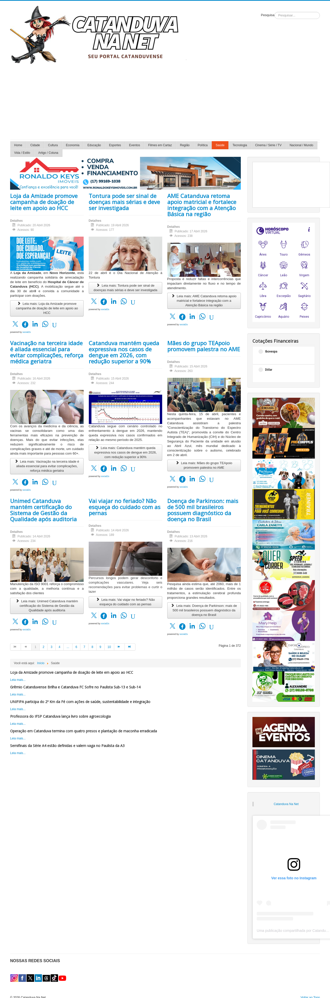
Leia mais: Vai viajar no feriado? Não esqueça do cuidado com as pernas (125, 602)
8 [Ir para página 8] (92, 647)
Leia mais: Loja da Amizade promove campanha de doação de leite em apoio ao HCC (47, 308)
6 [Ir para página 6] (76, 647)
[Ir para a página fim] (130, 647)
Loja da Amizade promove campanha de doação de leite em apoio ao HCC (44, 202)
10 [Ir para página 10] (109, 647)
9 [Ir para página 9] (100, 647)
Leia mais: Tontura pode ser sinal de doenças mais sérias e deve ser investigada (125, 288)
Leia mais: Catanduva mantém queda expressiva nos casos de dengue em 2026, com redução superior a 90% (125, 452)
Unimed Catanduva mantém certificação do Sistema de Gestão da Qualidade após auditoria (43, 510)
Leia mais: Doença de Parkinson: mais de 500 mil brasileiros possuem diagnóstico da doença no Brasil (204, 610)
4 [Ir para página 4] (59, 647)
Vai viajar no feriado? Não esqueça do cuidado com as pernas (124, 507)
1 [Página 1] (35, 647)
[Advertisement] (165, 101)
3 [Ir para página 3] (51, 647)
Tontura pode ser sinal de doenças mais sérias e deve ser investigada (124, 202)
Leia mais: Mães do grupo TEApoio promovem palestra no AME (204, 465)
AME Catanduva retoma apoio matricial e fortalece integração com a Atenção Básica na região (201, 205)
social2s (26, 332)
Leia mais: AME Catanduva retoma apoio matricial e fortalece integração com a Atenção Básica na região (204, 300)
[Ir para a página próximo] (119, 647)
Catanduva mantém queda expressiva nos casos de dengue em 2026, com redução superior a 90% (124, 352)
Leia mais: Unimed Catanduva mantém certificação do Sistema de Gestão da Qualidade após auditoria (47, 605)
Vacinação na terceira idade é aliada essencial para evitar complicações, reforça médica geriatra (46, 352)
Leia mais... (18, 680)
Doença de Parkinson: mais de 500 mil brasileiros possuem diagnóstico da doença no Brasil (202, 510)
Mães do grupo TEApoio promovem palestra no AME (203, 346)
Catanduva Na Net (286, 804)
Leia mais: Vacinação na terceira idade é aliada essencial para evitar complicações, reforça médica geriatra (47, 466)
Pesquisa (267, 15)
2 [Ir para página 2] (43, 647)
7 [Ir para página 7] (84, 647)
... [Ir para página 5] (68, 647)
